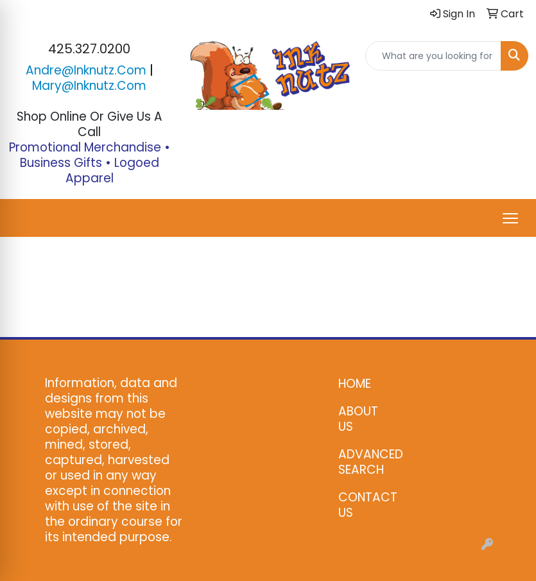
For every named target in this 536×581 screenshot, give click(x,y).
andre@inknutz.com (86, 70)
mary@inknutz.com (89, 85)
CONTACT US (364, 505)
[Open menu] (510, 218)
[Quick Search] (433, 56)
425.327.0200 (89, 49)
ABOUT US (358, 419)
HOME (354, 383)
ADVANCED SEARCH (364, 462)
